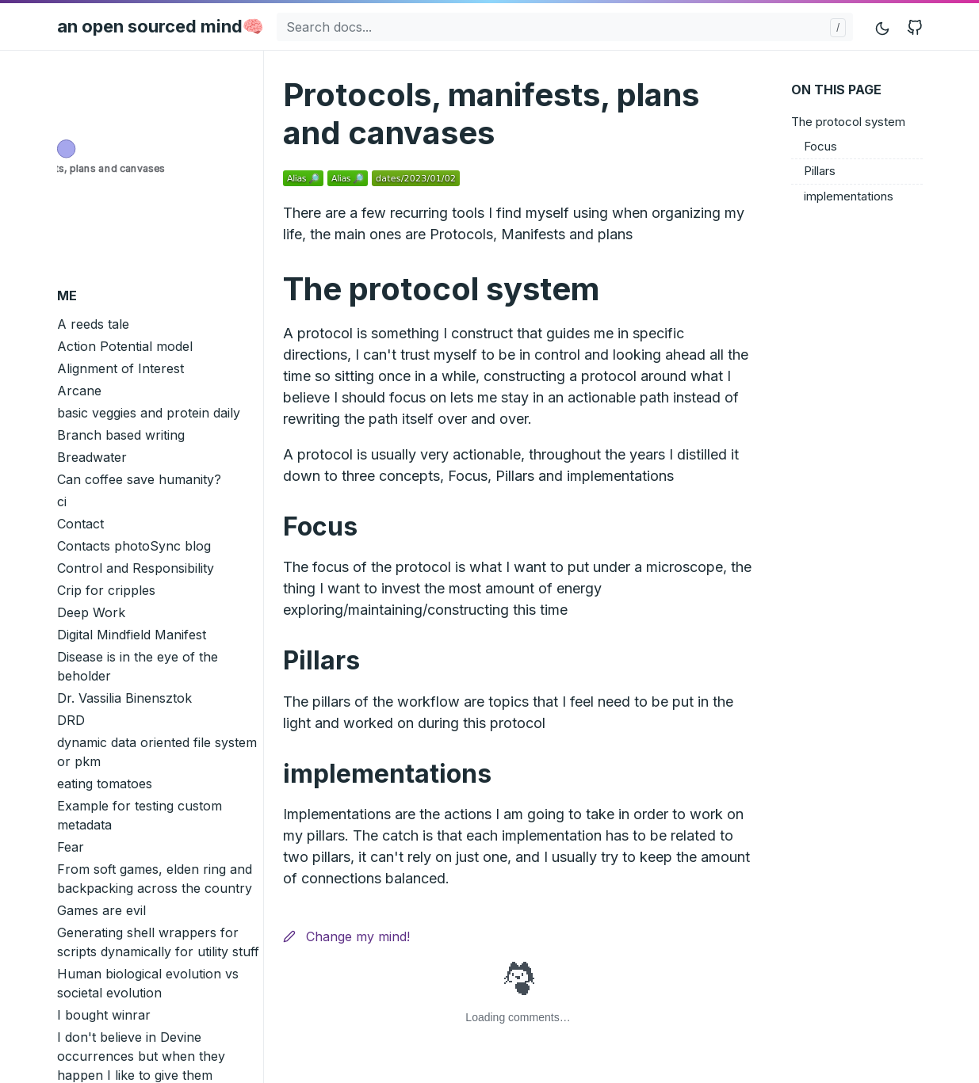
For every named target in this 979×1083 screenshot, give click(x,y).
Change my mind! (346, 936)
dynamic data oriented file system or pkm (157, 751)
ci (62, 501)
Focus (820, 146)
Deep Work (91, 612)
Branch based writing (121, 435)
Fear (70, 847)
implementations (848, 196)
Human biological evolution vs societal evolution (148, 983)
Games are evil (101, 910)
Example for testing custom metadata (139, 815)
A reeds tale (93, 324)
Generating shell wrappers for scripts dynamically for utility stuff (158, 942)
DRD (71, 720)
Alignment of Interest (120, 368)
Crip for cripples (106, 590)
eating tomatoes (104, 783)
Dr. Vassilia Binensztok (124, 698)
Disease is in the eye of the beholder (137, 666)
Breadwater (92, 457)
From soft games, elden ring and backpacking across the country (154, 878)
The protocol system (848, 121)
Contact (80, 524)
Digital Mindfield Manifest (131, 635)
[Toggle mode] (883, 27)
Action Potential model (125, 346)
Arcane (79, 390)
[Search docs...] (565, 27)
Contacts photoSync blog (134, 546)
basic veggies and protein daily (148, 413)
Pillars (820, 170)
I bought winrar (104, 1015)
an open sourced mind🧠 (160, 26)
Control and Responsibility (135, 568)
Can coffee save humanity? (139, 479)
